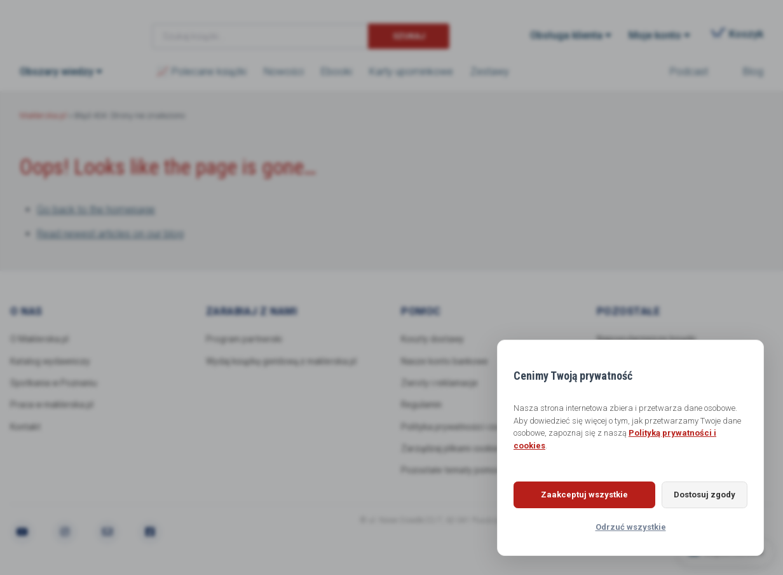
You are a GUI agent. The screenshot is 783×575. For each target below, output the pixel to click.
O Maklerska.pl (39, 339)
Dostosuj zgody (697, 494)
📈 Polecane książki (201, 72)
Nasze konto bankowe (445, 361)
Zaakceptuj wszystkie (576, 494)
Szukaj (409, 36)
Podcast (689, 72)
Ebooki (336, 72)
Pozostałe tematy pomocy (454, 472)
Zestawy (489, 72)
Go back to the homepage (96, 210)
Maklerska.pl (65, 26)
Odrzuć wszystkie (631, 527)
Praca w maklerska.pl (52, 406)
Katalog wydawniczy (51, 361)
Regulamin (422, 406)
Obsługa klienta (566, 35)
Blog (753, 72)
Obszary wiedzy (56, 72)
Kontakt (25, 427)
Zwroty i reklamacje (440, 383)
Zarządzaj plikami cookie (451, 450)
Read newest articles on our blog (110, 234)
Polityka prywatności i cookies (460, 427)
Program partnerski (245, 339)
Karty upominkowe (411, 72)
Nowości (284, 72)
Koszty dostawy (433, 339)
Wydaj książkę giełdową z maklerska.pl (283, 361)
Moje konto (655, 35)
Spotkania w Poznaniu (55, 383)
